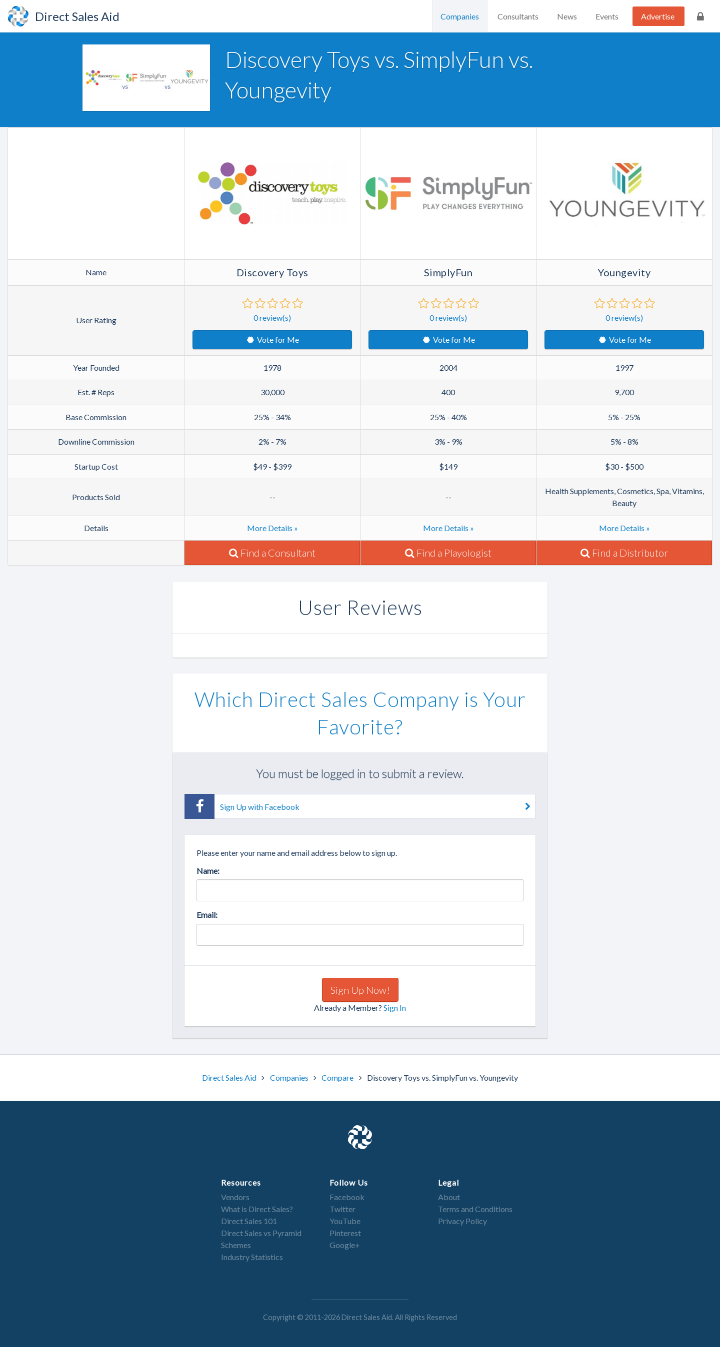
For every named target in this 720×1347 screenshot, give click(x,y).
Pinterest (345, 1233)
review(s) (272, 317)
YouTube (345, 1221)
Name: (208, 870)
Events (607, 16)
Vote (273, 339)
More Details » (272, 528)
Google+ (345, 1245)
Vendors (235, 1197)
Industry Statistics (252, 1257)
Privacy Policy (462, 1221)
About (449, 1197)
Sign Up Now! (360, 990)
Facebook (347, 1197)
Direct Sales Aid (230, 1077)
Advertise (657, 16)
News (567, 16)
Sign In (395, 1007)
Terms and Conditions (475, 1209)
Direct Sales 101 (249, 1221)
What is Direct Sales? (257, 1209)
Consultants (518, 16)
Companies (459, 16)
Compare (338, 1077)
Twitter (343, 1209)
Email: (207, 914)
